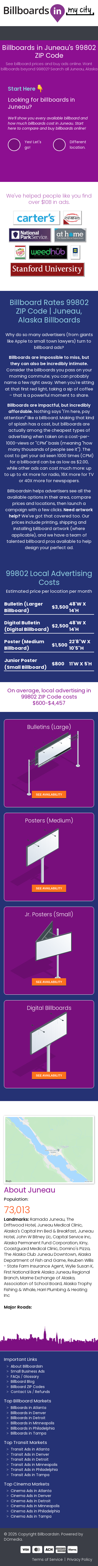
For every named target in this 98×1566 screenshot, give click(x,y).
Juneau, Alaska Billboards (50, 315)
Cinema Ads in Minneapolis (35, 1506)
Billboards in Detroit (28, 1417)
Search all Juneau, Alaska (73, 69)
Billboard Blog (22, 1381)
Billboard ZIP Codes (28, 1386)
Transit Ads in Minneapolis (34, 1464)
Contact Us (21, 1391)
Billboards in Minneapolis (32, 1423)
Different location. (78, 144)
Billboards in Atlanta (28, 1407)
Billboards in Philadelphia (33, 1428)
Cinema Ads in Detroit (31, 1501)
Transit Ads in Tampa (30, 1474)
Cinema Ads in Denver (31, 1495)
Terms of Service (47, 1559)
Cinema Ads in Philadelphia (35, 1511)
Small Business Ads (28, 1371)
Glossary (31, 1376)
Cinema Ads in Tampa (31, 1516)
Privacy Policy (79, 1559)
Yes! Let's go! (33, 144)
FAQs (15, 1376)
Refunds (42, 1391)
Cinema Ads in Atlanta (31, 1490)
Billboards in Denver (28, 1412)
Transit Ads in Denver (30, 1454)
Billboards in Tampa (28, 1433)
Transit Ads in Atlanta (30, 1449)
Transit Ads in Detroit (30, 1459)
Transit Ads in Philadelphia (34, 1469)
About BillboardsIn (27, 1366)
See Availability (49, 794)
